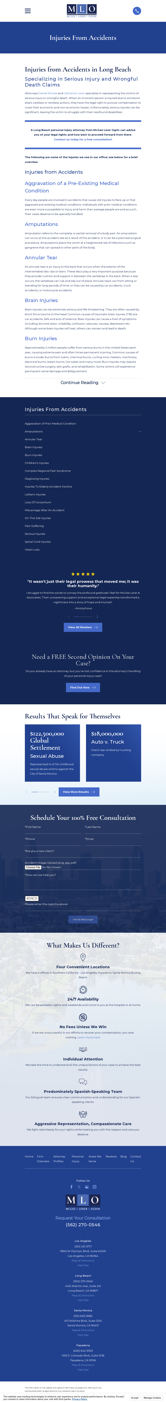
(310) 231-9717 (83, 1246)
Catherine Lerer (74, 93)
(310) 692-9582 (83, 1316)
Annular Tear (42, 257)
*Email (89, 839)
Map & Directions (83, 1260)
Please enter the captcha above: (46, 904)
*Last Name (93, 827)
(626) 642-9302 (83, 1350)
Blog (123, 1156)
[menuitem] (83, 424)
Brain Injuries (41, 300)
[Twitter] (79, 1187)
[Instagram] (94, 1187)
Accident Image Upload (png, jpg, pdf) (50, 863)
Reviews (111, 1156)
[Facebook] (71, 1187)
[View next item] (97, 616)
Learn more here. (89, 1037)
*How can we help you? (40, 875)
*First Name (33, 827)
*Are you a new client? (39, 851)
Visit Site (83, 1265)
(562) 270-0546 (83, 1224)
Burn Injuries (41, 338)
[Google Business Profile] (87, 1187)
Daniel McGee (48, 93)
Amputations (42, 224)
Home (29, 1156)
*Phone (30, 839)
